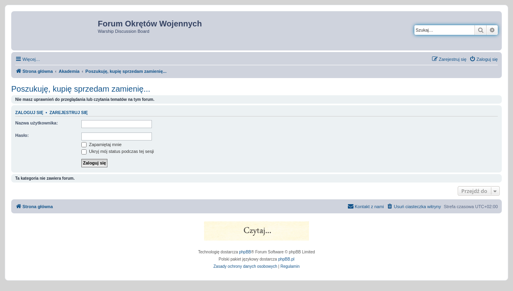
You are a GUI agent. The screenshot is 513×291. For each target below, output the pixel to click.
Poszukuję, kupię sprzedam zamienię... (80, 88)
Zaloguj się (29, 112)
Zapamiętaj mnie (101, 144)
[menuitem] (483, 59)
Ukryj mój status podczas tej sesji (117, 151)
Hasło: (22, 135)
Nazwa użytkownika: (36, 122)
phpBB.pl (286, 259)
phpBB (245, 252)
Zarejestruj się (68, 112)
